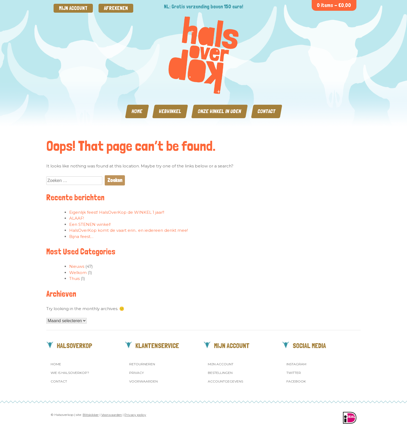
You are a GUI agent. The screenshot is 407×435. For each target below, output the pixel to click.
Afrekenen (116, 8)
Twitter (293, 373)
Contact (266, 111)
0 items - (334, 5)
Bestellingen (220, 373)
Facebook (296, 381)
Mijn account (73, 8)
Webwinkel (170, 111)
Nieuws (76, 266)
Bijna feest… (81, 236)
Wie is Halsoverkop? (70, 373)
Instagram (296, 364)
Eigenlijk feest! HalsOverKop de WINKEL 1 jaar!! (116, 212)
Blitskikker (91, 415)
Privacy (136, 373)
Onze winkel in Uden (219, 111)
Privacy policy (135, 415)
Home (137, 111)
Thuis (74, 278)
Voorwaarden (143, 381)
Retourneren (142, 364)
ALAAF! (76, 218)
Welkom (78, 272)
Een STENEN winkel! (90, 224)
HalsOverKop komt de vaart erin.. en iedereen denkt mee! (128, 230)
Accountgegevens (225, 381)
